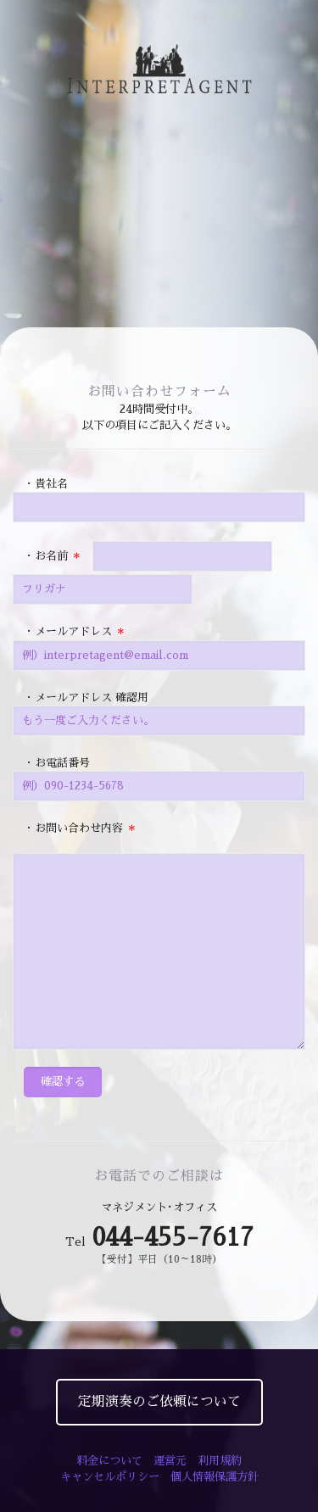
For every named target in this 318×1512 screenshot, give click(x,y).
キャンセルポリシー (109, 1476)
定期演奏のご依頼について (159, 1402)
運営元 (170, 1460)
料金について (109, 1460)
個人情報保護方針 (214, 1476)
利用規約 (220, 1460)
